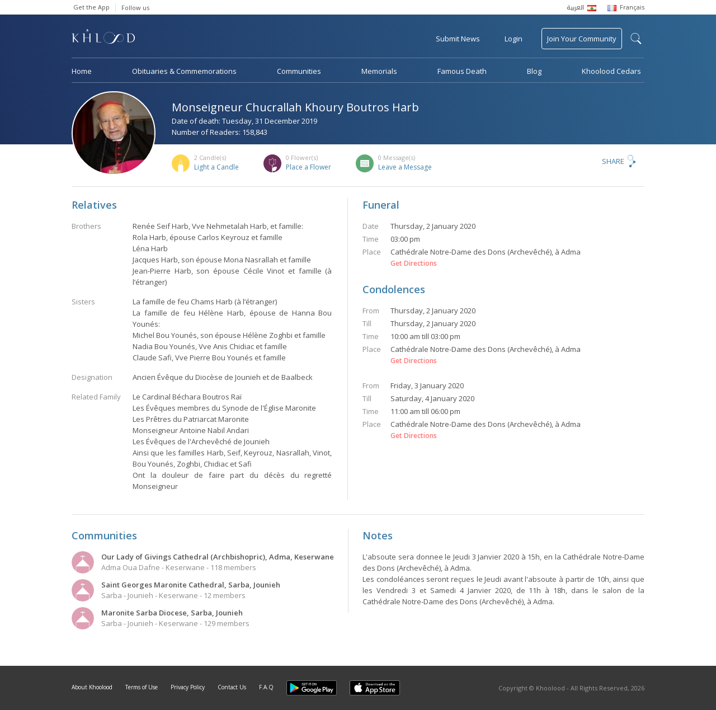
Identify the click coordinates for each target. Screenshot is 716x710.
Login (513, 39)
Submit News (458, 39)
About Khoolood (92, 687)
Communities (299, 71)
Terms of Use (141, 687)
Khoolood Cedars (611, 71)
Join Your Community (581, 39)
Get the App (91, 7)
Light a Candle (216, 167)
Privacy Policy (188, 687)
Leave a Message (405, 167)
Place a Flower (308, 167)
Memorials (379, 71)
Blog (534, 71)
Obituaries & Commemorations (184, 71)
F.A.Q (266, 687)
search (636, 38)
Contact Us (232, 687)
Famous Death (462, 71)
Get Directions (413, 263)
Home (82, 71)
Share (613, 161)
